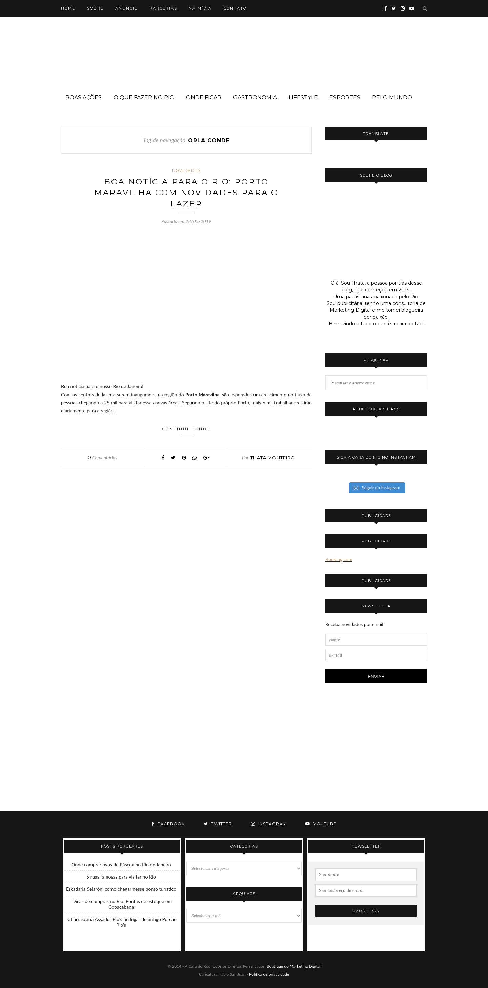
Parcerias (163, 8)
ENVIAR (376, 676)
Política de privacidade (269, 974)
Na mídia (200, 8)
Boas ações (83, 97)
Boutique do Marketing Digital (294, 966)
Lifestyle (303, 97)
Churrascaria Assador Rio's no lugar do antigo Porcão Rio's (122, 922)
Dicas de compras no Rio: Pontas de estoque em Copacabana (122, 904)
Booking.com (338, 559)
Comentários (102, 458)
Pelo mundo (392, 97)
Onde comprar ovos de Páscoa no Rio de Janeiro (121, 864)
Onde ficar (203, 97)
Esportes (344, 97)
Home (68, 8)
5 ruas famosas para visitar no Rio (121, 877)
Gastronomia (255, 97)
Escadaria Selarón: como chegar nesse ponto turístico (121, 889)
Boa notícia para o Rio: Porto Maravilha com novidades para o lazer (186, 193)
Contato (235, 8)
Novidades (186, 170)
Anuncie (126, 8)
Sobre (95, 8)
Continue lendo (186, 432)
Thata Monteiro (272, 458)
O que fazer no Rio (144, 97)
